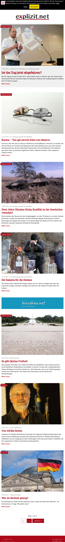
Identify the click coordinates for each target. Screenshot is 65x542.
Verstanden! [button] (34, 7)
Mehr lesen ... (6, 84)
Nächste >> (38, 521)
